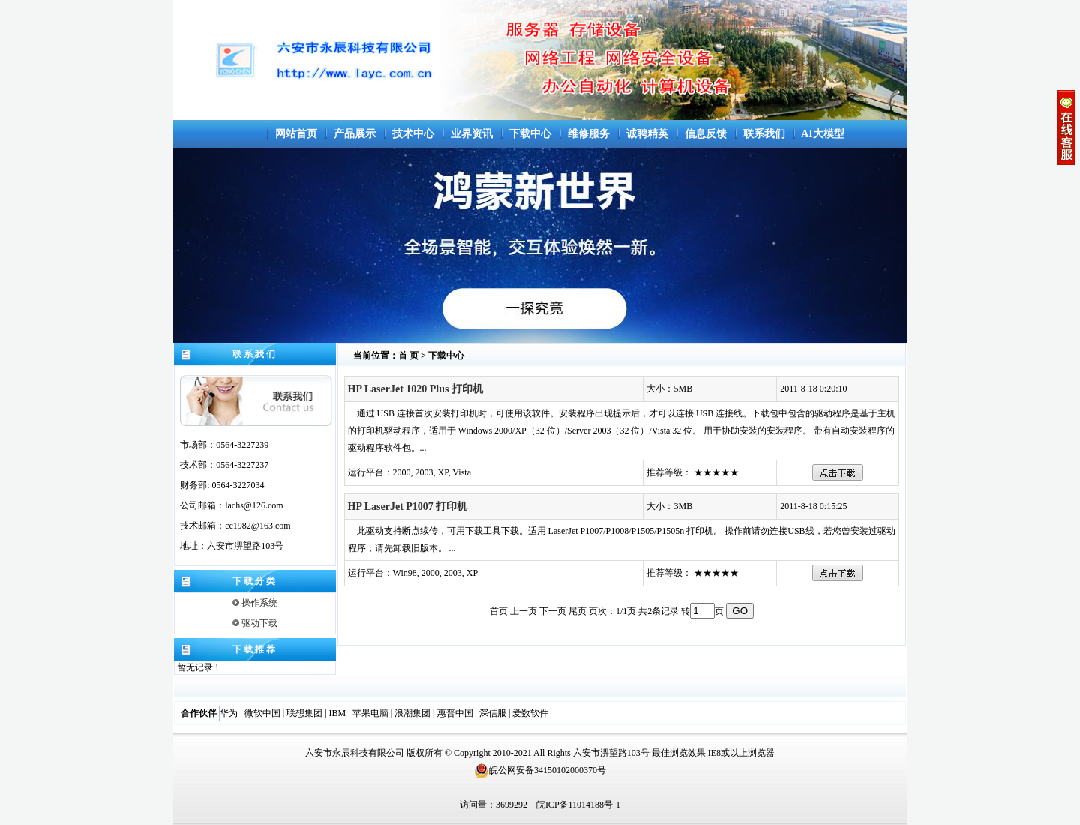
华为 (229, 713)
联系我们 (764, 134)
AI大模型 (822, 134)
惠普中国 (455, 713)
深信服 (492, 713)
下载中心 (530, 134)
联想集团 (304, 713)
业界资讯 (472, 134)
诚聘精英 (647, 134)
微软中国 (262, 713)
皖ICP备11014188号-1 (578, 805)
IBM (337, 713)
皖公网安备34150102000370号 (540, 770)
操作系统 (255, 603)
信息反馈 (706, 134)
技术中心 (413, 134)
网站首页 (296, 134)
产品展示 (355, 134)
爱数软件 (530, 713)
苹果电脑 (370, 713)
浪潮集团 (412, 713)
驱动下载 (255, 623)
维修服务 (589, 134)
